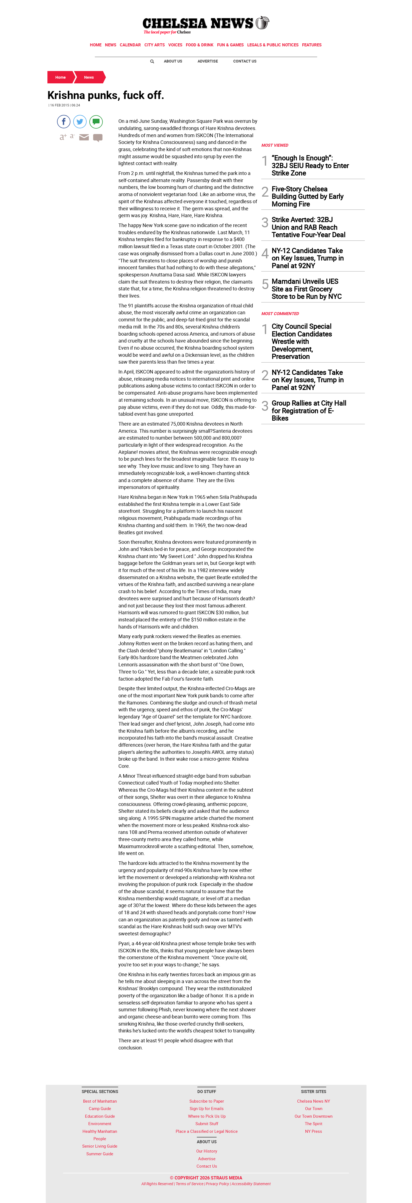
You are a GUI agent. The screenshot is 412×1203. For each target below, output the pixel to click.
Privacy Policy (217, 1183)
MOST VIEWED (274, 145)
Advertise (208, 61)
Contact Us (245, 61)
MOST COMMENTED (280, 313)
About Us (173, 61)
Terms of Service (189, 1183)
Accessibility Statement (251, 1183)
